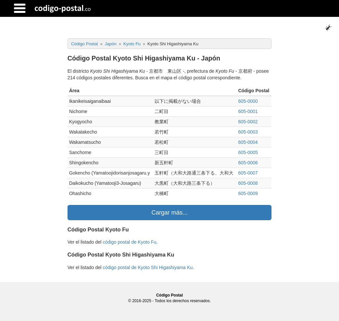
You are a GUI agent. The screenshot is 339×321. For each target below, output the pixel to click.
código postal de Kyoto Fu (129, 242)
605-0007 (248, 173)
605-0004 (248, 142)
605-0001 (248, 111)
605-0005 (248, 152)
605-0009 (248, 193)
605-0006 (248, 162)
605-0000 (248, 101)
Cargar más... (169, 212)
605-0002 (248, 121)
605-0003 (248, 132)
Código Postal (169, 295)
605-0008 (248, 183)
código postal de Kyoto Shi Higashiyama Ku (148, 267)
